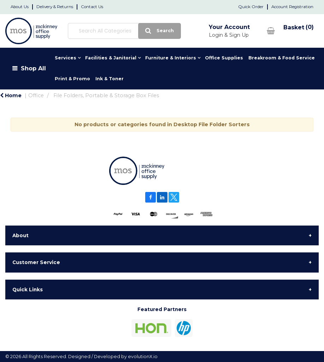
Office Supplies (224, 57)
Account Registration (292, 6)
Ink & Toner (109, 78)
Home (11, 95)
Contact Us (92, 6)
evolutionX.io (143, 356)
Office (36, 95)
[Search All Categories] (114, 31)
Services (65, 57)
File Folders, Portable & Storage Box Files (106, 95)
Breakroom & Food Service (281, 57)
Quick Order (251, 6)
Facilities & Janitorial (110, 57)
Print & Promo (72, 78)
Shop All (33, 68)
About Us (20, 6)
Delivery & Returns (54, 6)
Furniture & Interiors (170, 57)
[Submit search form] (139, 31)
